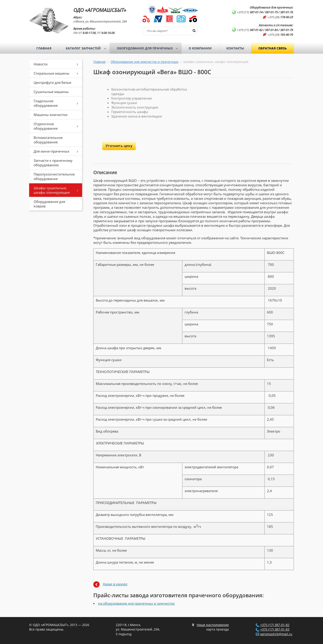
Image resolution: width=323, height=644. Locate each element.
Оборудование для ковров (49, 203)
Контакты (235, 48)
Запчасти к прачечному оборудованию (53, 162)
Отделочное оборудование (57, 126)
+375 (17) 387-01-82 (274, 625)
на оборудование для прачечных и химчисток (136, 603)
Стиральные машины (57, 73)
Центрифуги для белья (52, 82)
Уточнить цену (119, 145)
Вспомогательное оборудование (48, 139)
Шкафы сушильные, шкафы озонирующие (57, 190)
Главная (43, 48)
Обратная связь (272, 48)
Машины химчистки (51, 114)
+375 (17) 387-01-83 (274, 629)
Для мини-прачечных (57, 151)
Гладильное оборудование (57, 103)
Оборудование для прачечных (149, 48)
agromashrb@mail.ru (276, 634)
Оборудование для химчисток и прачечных (144, 62)
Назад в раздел (115, 584)
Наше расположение (213, 625)
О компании (200, 48)
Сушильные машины (51, 91)
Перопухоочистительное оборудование (54, 176)
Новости (57, 64)
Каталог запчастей (87, 48)
